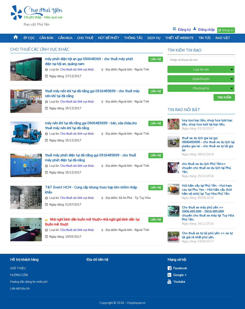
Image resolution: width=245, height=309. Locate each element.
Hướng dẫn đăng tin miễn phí (28, 282)
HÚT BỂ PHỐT (108, 38)
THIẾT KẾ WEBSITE (179, 38)
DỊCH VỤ (153, 38)
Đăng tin (228, 30)
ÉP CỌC (29, 38)
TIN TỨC (204, 38)
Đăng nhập (206, 29)
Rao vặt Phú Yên (36, 24)
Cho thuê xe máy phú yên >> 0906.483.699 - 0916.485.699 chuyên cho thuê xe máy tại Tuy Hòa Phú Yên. (208, 213)
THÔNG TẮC (133, 38)
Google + (180, 275)
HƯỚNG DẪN (19, 275)
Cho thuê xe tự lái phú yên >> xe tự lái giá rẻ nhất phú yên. (207, 235)
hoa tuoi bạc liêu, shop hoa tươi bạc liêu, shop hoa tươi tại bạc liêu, (207, 122)
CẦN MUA (65, 38)
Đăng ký (184, 29)
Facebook (180, 268)
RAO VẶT (223, 38)
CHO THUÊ (85, 38)
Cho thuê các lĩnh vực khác (77, 70)
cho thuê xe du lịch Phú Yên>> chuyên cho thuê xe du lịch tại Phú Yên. (206, 168)
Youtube (179, 282)
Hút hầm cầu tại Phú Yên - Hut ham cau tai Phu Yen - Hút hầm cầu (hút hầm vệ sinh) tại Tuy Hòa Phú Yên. (207, 190)
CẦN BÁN (46, 38)
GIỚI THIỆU (18, 268)
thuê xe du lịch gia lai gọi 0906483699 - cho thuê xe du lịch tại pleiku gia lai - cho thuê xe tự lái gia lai (208, 144)
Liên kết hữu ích (20, 289)
